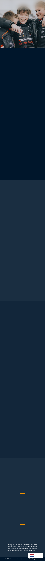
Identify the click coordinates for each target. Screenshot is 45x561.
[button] (41, 5)
